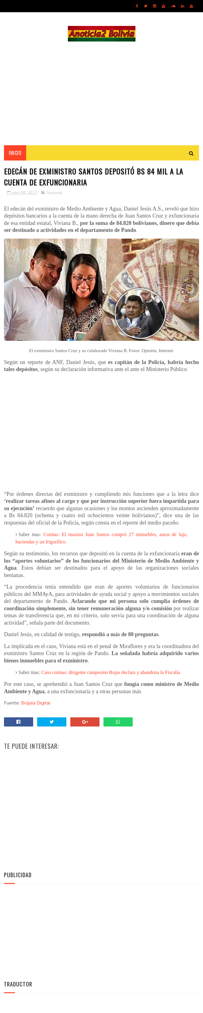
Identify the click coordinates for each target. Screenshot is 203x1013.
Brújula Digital (35, 703)
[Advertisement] (101, 93)
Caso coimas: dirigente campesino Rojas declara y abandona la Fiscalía (110, 672)
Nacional (54, 193)
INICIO (15, 153)
